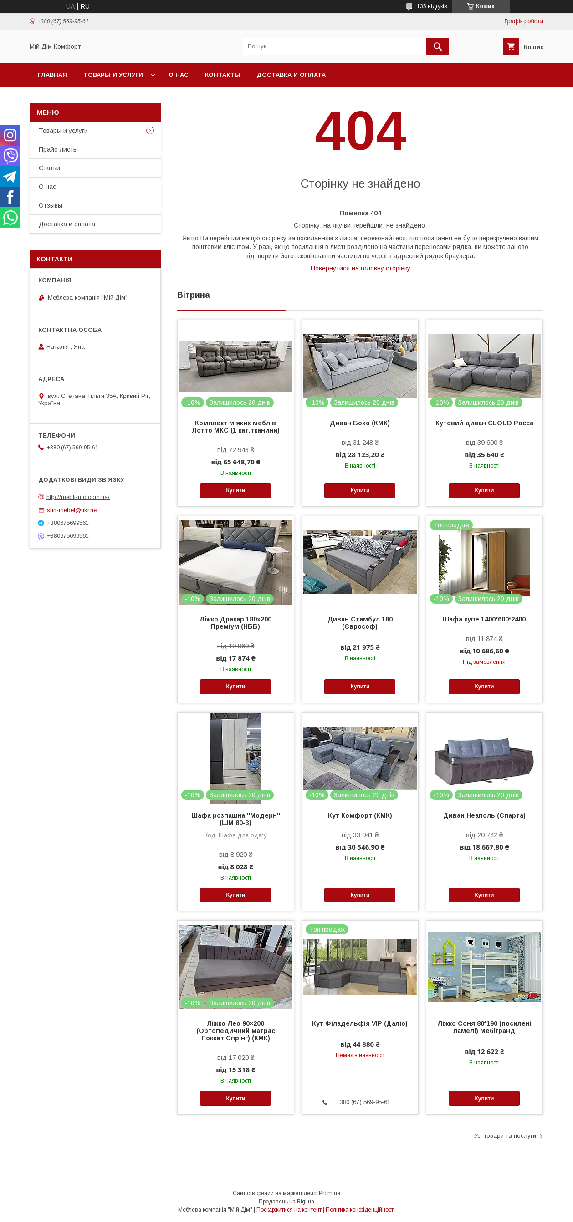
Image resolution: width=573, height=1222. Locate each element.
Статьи (49, 168)
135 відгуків (432, 6)
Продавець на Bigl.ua (286, 1201)
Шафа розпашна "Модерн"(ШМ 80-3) (235, 819)
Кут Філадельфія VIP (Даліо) (360, 1023)
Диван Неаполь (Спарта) (484, 815)
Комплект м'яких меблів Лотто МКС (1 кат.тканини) (236, 426)
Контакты (222, 74)
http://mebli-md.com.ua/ (78, 497)
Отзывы (50, 205)
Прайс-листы (58, 149)
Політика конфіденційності (360, 1210)
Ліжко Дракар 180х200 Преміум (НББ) (235, 623)
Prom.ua (329, 1193)
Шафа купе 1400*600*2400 (484, 619)
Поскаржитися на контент (289, 1210)
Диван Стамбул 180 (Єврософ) (360, 623)
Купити (235, 490)
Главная (52, 74)
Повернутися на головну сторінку (360, 268)
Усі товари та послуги (505, 1135)
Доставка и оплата (291, 74)
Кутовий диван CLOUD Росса (484, 423)
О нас (179, 74)
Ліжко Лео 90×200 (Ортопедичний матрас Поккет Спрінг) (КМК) (235, 1031)
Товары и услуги (113, 74)
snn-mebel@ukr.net (72, 510)
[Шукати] (437, 46)
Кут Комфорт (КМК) (360, 815)
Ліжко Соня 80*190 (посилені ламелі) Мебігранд (484, 1027)
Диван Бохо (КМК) (360, 423)
